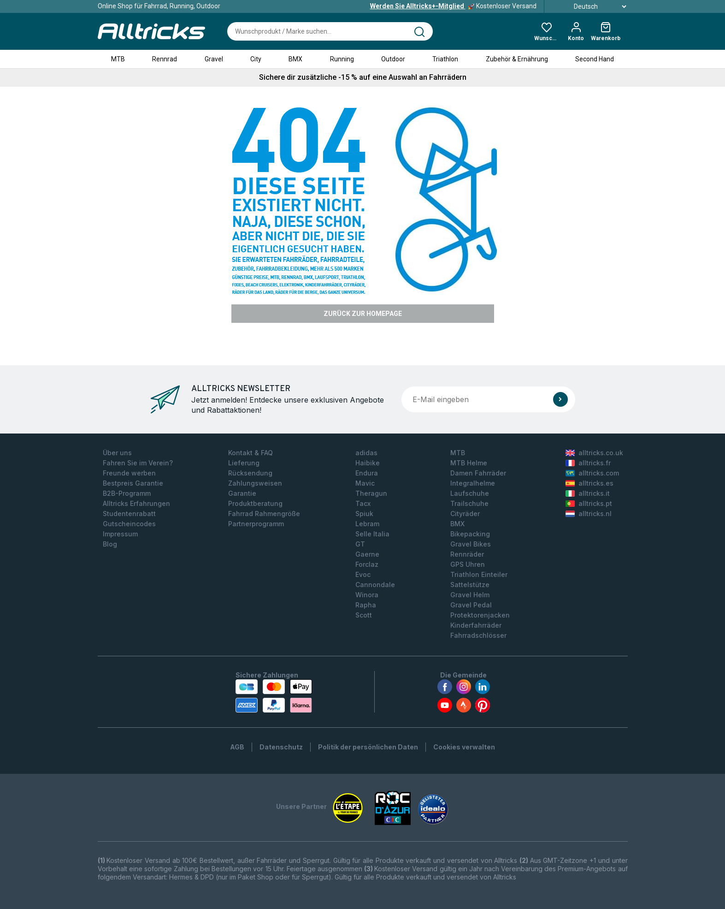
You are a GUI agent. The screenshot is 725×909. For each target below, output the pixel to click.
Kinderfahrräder (475, 625)
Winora (366, 595)
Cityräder (465, 513)
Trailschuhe (469, 503)
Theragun (371, 493)
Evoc (363, 574)
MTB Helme (468, 463)
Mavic (365, 483)
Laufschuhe (469, 493)
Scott (363, 615)
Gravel (214, 59)
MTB (118, 59)
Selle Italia (372, 534)
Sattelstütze (469, 584)
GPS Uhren (467, 564)
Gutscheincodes (129, 524)
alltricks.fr (588, 463)
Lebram (367, 524)
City (255, 59)
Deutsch (590, 6)
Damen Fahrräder (478, 473)
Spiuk (364, 513)
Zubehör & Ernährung (517, 59)
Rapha (365, 605)
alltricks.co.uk (594, 453)
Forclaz (366, 564)
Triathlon (445, 59)
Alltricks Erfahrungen (136, 503)
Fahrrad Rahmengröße (264, 513)
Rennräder (467, 554)
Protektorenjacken (480, 615)
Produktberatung (255, 503)
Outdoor (393, 59)
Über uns (117, 453)
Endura (366, 473)
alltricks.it (588, 493)
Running (342, 59)
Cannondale (375, 584)
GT (360, 544)
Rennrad (164, 59)
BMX (295, 59)
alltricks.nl (589, 513)
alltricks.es (589, 483)
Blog (110, 544)
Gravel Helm (469, 595)
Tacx (363, 503)
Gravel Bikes (470, 544)
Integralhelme (472, 483)
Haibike (367, 463)
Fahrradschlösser (478, 635)
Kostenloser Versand (453, 6)
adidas (366, 453)
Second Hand (594, 59)
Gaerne (367, 554)
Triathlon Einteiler (478, 574)
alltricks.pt (589, 503)
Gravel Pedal (471, 605)
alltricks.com (592, 473)
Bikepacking (470, 534)
